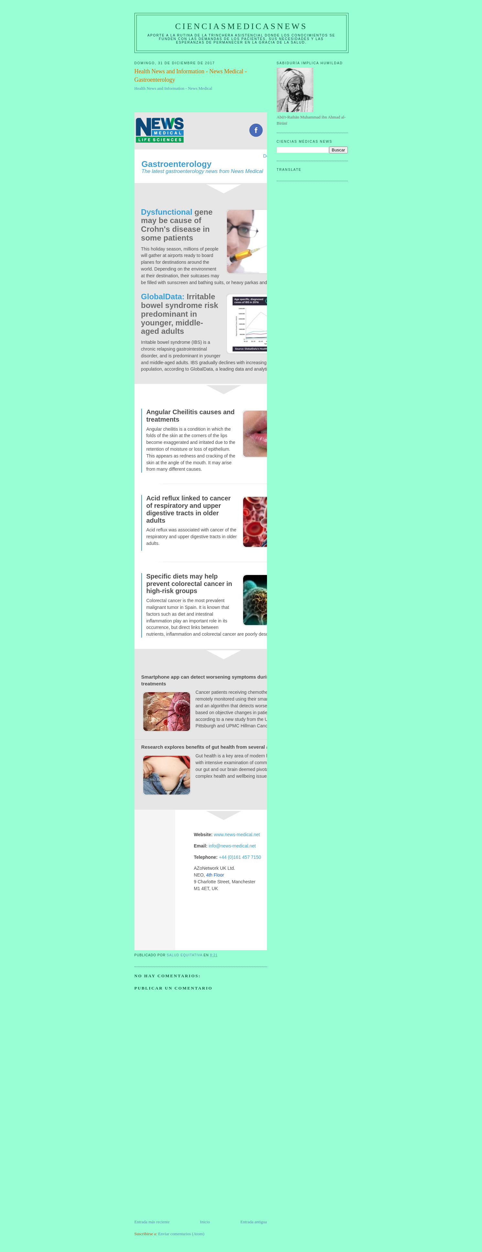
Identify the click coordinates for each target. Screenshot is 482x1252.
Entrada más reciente (152, 1221)
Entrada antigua (254, 1221)
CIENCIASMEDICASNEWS (241, 26)
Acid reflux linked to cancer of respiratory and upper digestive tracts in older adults (188, 509)
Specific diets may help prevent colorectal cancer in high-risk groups (189, 584)
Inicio (205, 1221)
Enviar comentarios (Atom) (181, 1233)
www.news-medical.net (237, 834)
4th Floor (215, 874)
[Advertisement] (182, 1173)
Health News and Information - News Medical (173, 88)
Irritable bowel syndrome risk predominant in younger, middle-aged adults (179, 313)
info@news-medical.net (232, 845)
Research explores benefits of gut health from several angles (211, 747)
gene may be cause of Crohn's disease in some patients (176, 225)
